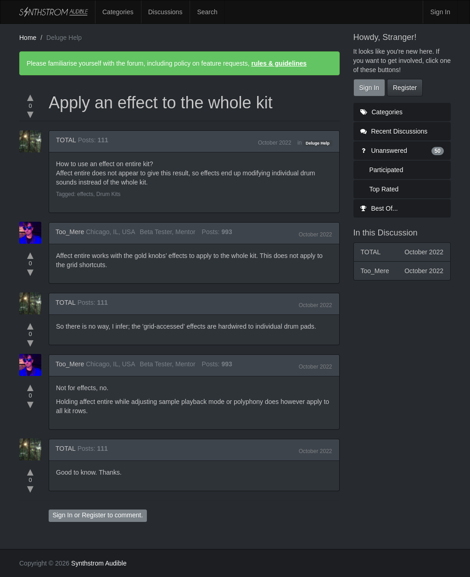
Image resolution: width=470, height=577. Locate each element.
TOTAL (66, 140)
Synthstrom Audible (53, 11)
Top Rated (384, 189)
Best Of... (379, 208)
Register (94, 515)
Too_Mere (70, 231)
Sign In (440, 12)
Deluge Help (318, 143)
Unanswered (402, 150)
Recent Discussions (394, 131)
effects (85, 194)
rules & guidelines (279, 63)
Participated (386, 170)
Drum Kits (108, 194)
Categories (118, 12)
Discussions (165, 12)
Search (207, 12)
